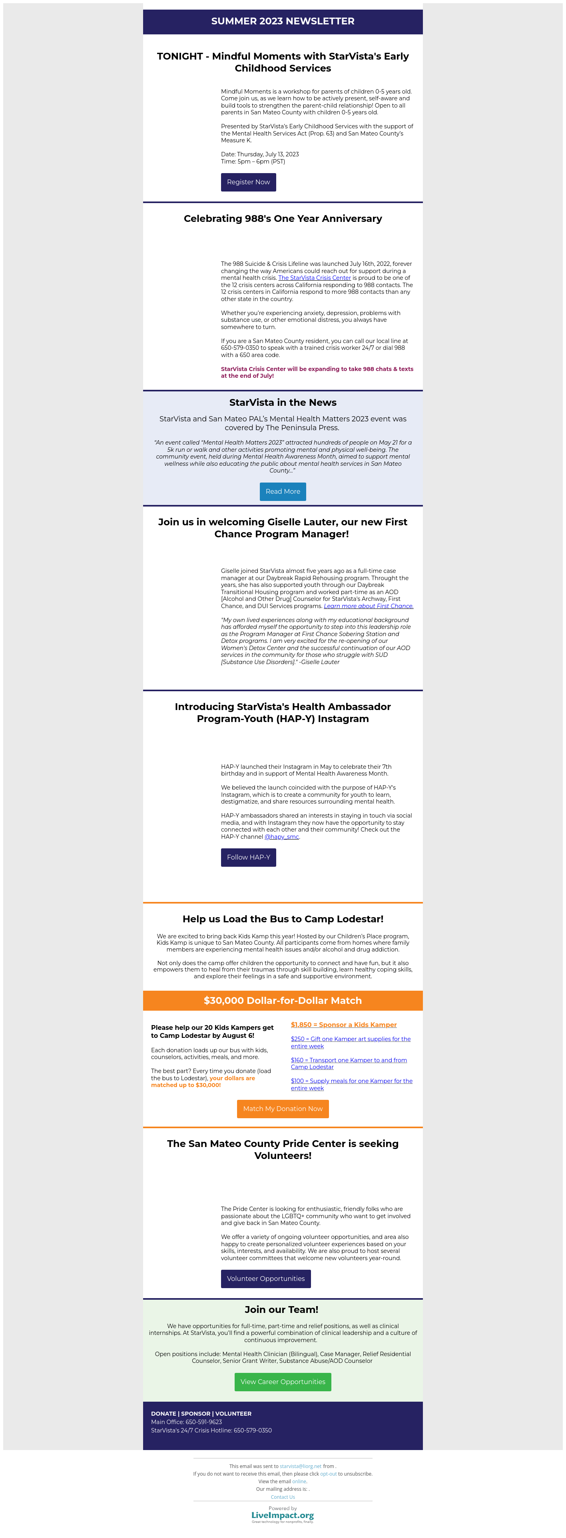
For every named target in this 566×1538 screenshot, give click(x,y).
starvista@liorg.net (300, 1466)
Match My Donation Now (283, 1109)
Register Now (248, 182)
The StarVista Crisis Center (315, 277)
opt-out (328, 1473)
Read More (283, 492)
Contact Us (283, 1497)
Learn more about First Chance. (369, 606)
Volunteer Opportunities (266, 1279)
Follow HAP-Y (248, 857)
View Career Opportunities (283, 1382)
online (299, 1481)
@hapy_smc (282, 836)
